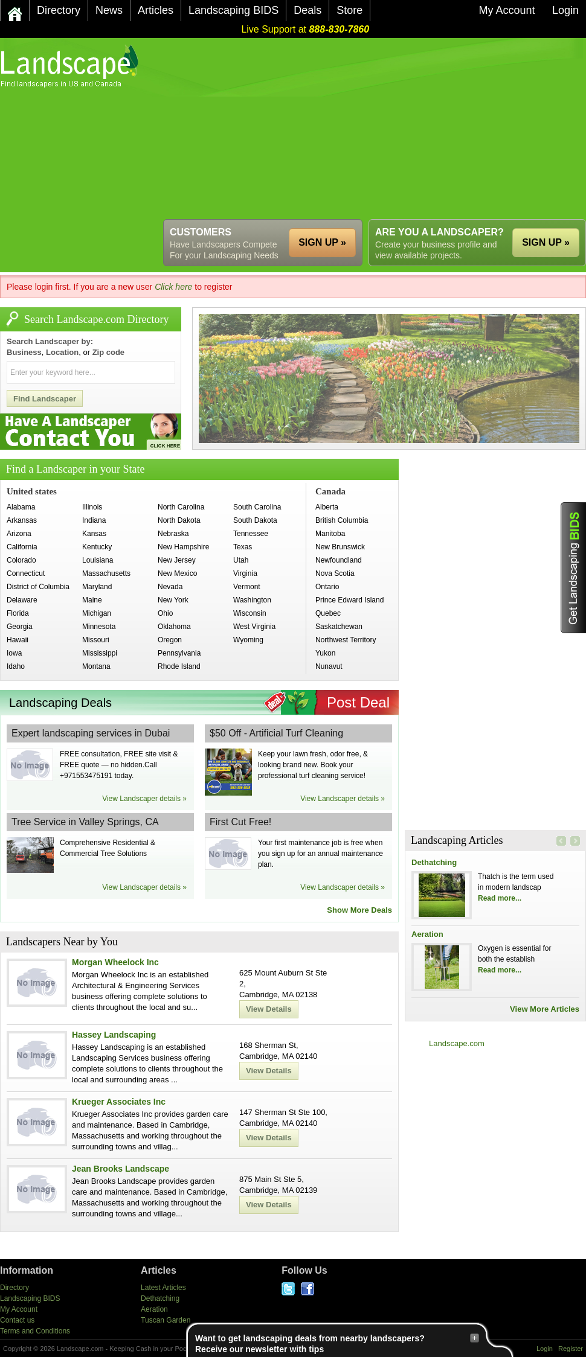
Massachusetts (106, 573)
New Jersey (177, 560)
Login (544, 1348)
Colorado (21, 560)
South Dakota (255, 520)
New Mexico (177, 573)
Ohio (165, 613)
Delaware (22, 600)
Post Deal (358, 702)
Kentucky (97, 547)
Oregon (170, 640)
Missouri (95, 640)
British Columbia (341, 520)
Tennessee (250, 533)
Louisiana (97, 560)
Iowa (14, 653)
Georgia (20, 626)
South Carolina (257, 507)
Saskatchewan (338, 626)
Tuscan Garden (165, 1320)
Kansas (94, 533)
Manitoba (330, 533)
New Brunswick (340, 547)
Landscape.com (457, 1043)
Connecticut (26, 573)
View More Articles (544, 1009)
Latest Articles (163, 1287)
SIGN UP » (546, 242)
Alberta (326, 507)
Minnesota (98, 626)
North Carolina (181, 507)
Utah (240, 560)
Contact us (17, 1320)
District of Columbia (38, 587)
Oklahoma (174, 626)
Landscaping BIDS (30, 1298)
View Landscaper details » (144, 798)
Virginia (245, 573)
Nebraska (173, 533)
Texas (242, 547)
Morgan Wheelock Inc (115, 962)
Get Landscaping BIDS (573, 567)
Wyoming (248, 640)
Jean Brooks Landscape (120, 1168)
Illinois (92, 507)
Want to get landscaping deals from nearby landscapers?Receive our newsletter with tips (337, 1343)
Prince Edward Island (349, 600)
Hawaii (17, 640)
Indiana (94, 520)
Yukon (325, 653)
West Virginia (254, 626)
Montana (96, 666)
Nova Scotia (335, 573)
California (22, 547)
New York (173, 600)
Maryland (97, 587)
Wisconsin (249, 613)
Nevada (170, 587)
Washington (252, 600)
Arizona (19, 533)
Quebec (328, 613)
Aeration (427, 934)
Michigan (96, 613)
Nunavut (329, 666)
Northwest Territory (345, 640)
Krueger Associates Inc (119, 1101)
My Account (18, 1309)
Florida (18, 613)
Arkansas (22, 520)
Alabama (21, 507)
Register (570, 1348)
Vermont (246, 587)
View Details (269, 1009)
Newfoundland (338, 560)
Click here (173, 287)
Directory (14, 1287)
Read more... (499, 898)
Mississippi (99, 653)
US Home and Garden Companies (71, 66)
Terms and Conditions (35, 1331)
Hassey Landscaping (114, 1034)
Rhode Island (179, 666)
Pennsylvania (179, 653)
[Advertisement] (287, 128)
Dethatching (434, 862)
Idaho (16, 666)
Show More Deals (359, 910)
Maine (92, 600)
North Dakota (179, 520)
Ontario (327, 587)
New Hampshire (183, 547)
